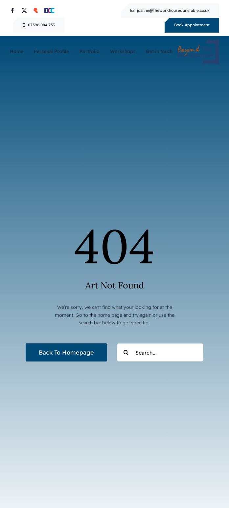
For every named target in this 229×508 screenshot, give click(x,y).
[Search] (126, 352)
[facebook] (12, 10)
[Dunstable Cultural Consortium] (49, 10)
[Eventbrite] (36, 10)
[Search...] (160, 352)
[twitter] (24, 10)
